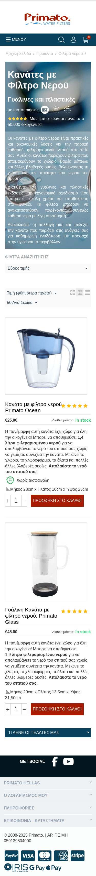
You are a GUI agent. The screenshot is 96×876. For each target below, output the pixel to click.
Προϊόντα (44, 53)
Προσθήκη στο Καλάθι (57, 500)
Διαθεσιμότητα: (63, 420)
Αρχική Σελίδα (18, 53)
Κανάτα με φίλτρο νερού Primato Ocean (33, 407)
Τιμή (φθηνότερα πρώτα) (31, 293)
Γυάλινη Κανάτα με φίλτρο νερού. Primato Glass (31, 616)
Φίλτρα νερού (70, 53)
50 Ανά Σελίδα (22, 302)
